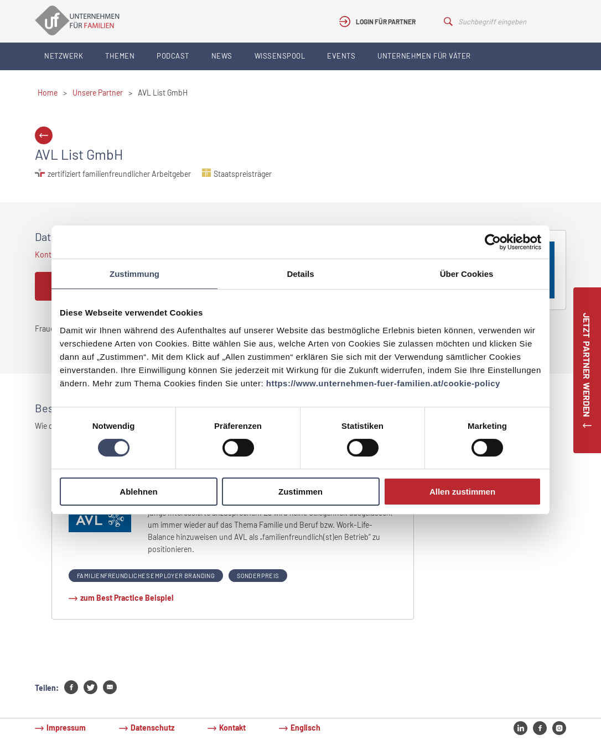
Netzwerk (63, 55)
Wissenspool (280, 55)
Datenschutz (152, 727)
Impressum (66, 727)
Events (341, 55)
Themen (119, 55)
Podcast (173, 55)
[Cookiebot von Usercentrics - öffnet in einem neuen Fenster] (492, 242)
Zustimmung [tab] (134, 274)
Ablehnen (138, 491)
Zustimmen (300, 491)
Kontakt (232, 727)
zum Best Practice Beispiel (126, 597)
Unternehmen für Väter (424, 55)
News (221, 55)
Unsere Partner (97, 92)
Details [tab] (300, 274)
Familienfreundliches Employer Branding (146, 575)
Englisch (305, 727)
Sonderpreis (257, 575)
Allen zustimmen (462, 491)
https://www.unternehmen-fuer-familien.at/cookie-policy (383, 383)
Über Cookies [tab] (467, 274)
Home (48, 92)
